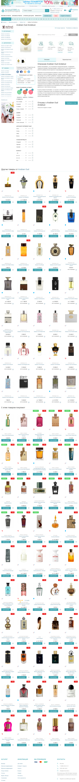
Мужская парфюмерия (6, 768)
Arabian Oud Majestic (5, 37)
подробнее (40, 50)
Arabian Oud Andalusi (6, 74)
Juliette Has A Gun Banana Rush (71, 570)
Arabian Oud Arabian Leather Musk (7, 79)
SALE (56, 15)
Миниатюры (38, 15)
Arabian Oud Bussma (5, 54)
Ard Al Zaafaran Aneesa (55, 706)
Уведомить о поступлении (73, 35)
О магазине (4, 778)
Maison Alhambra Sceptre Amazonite (8, 672)
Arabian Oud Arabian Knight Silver (7, 50)
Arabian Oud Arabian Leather (7, 76)
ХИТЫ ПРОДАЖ (6, 19)
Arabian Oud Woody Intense (23, 231)
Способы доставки (20, 6)
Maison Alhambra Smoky (24, 672)
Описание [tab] (46, 59)
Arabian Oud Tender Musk (71, 331)
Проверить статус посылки (48, 6)
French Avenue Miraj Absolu (7, 536)
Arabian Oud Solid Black (23, 397)
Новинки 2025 (47, 15)
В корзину (6, 202)
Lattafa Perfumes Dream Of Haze (8, 638)
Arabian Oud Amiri (5, 72)
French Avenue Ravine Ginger (39, 537)
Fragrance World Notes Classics (55, 638)
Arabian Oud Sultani (5, 62)
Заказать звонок (54, 12)
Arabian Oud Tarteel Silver (6, 64)
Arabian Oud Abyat (5, 70)
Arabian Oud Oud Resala (6, 92)
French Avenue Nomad (8, 570)
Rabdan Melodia (24, 503)
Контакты (20, 775)
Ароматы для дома (28, 15)
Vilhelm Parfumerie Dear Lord (39, 503)
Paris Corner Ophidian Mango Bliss (8, 469)
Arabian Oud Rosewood (6, 94)
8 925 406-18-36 (63, 768)
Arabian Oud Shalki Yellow (8, 264)
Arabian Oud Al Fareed (6, 47)
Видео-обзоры (4, 775)
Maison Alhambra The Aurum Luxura (71, 672)
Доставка (20, 763)
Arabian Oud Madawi (5, 35)
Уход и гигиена (4, 770)
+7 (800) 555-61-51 (57, 9)
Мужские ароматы (17, 15)
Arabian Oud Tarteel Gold (39, 397)
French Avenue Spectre (71, 536)
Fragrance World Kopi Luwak (71, 638)
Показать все (4, 99)
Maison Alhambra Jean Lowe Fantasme (8, 604)
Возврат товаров (22, 766)
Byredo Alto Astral (71, 706)
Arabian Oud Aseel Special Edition (7, 52)
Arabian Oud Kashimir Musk (7, 88)
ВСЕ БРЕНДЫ (73, 19)
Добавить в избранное (72, 28)
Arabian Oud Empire (5, 84)
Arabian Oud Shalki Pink (39, 331)
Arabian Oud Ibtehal (5, 34)
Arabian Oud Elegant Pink (6, 82)
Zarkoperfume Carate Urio (24, 740)
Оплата (19, 768)
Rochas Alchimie (55, 536)
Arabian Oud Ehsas (5, 58)
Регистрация (75, 6)
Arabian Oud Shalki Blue (8, 397)
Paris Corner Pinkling (39, 740)
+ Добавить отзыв (71, 103)
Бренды (3, 763)
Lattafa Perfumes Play (55, 604)
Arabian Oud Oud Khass (6, 39)
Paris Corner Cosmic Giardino (71, 469)
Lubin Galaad (39, 638)
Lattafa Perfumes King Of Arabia (24, 638)
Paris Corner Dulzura (55, 740)
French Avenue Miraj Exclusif (23, 537)
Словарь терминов (60, 28)
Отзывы (3, 780)
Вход (70, 6)
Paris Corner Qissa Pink (71, 435)
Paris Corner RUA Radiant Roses (8, 740)
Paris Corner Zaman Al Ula (55, 435)
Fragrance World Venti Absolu (55, 503)
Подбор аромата (65, 15)
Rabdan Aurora (7, 503)
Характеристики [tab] (67, 59)
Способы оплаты (33, 6)
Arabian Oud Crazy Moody (6, 80)
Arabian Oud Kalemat (5, 86)
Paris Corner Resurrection (8, 435)
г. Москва (8, 6)
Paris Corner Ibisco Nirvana (71, 503)
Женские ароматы (6, 15)
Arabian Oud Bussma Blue (6, 56)
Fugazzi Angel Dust (23, 570)
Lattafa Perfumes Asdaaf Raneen (24, 604)
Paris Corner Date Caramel (71, 740)
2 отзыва (27, 600)
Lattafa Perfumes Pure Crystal (71, 604)
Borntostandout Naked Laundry (55, 570)
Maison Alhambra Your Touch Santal (55, 672)
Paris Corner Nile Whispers (24, 469)
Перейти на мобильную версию (67, 778)
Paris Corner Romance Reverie (24, 435)
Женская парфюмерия (6, 766)
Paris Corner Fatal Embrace (55, 469)
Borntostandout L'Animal (39, 570)
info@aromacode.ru (64, 770)
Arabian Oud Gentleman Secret (6, 61)
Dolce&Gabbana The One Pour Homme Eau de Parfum (39, 469)
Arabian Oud (23, 169)
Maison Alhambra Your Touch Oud (39, 672)
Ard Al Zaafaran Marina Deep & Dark (39, 706)
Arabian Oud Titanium (8, 364)
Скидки (61, 6)
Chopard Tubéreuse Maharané (39, 435)
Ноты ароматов (22, 778)
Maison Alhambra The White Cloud (7, 706)
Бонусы (19, 770)
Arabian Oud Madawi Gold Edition (6, 90)
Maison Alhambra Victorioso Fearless (23, 706)
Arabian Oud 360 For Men (6, 45)
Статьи (3, 773)
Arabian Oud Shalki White (55, 331)
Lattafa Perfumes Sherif (39, 604)
